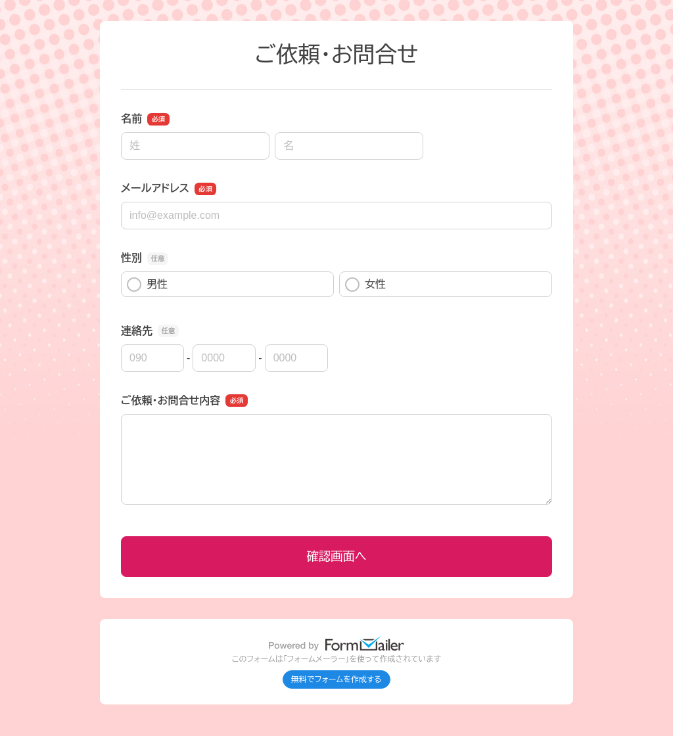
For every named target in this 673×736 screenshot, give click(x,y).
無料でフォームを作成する (336, 679)
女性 (365, 284)
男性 (147, 284)
